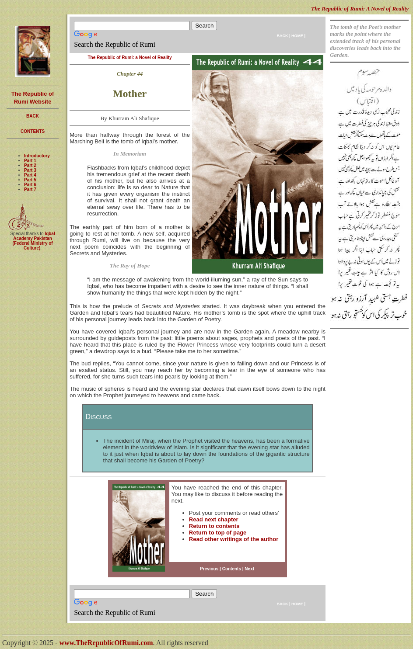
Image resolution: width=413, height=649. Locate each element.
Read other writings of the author (233, 539)
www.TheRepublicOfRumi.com (106, 642)
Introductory (37, 155)
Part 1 (30, 160)
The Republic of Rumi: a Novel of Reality (130, 57)
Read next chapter (213, 519)
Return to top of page (217, 532)
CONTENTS (33, 131)
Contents (231, 568)
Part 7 (30, 189)
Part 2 (30, 165)
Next (249, 568)
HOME (297, 36)
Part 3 (30, 170)
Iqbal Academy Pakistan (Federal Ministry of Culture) (33, 240)
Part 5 (30, 179)
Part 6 (30, 184)
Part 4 (30, 175)
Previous (209, 568)
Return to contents (214, 526)
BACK (282, 36)
